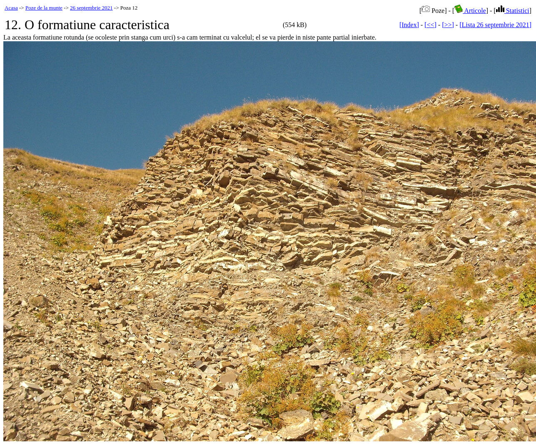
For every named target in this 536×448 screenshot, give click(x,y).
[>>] (448, 24)
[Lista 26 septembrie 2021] (495, 24)
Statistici (512, 10)
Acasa (11, 8)
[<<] (430, 24)
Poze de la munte (43, 8)
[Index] (409, 24)
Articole (470, 10)
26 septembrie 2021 (91, 8)
